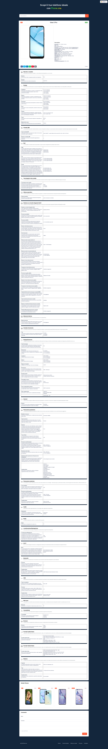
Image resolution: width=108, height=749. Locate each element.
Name (22, 716)
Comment (22, 720)
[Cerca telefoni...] (52, 15)
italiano (103, 1)
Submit (84, 733)
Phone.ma (56, 8)
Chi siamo (80, 743)
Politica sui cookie (74, 743)
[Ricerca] (87, 15)
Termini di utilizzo (65, 743)
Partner (59, 743)
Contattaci (86, 743)
